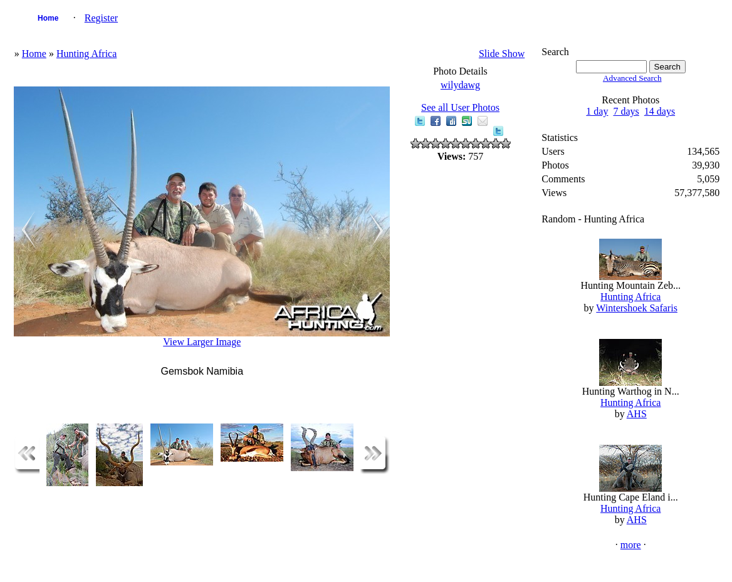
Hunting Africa (86, 53)
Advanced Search (632, 78)
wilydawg (460, 85)
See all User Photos (460, 107)
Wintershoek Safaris (636, 308)
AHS (637, 413)
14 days (659, 111)
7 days (626, 111)
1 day (597, 111)
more (630, 544)
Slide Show (502, 53)
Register (101, 18)
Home (48, 18)
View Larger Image (202, 341)
